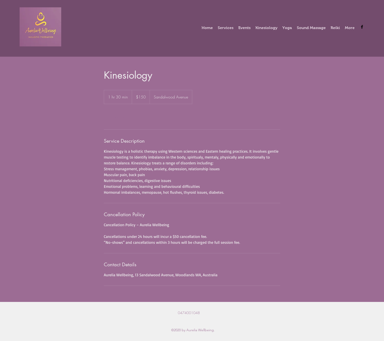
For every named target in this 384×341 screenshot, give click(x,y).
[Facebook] (362, 26)
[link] (120, 117)
